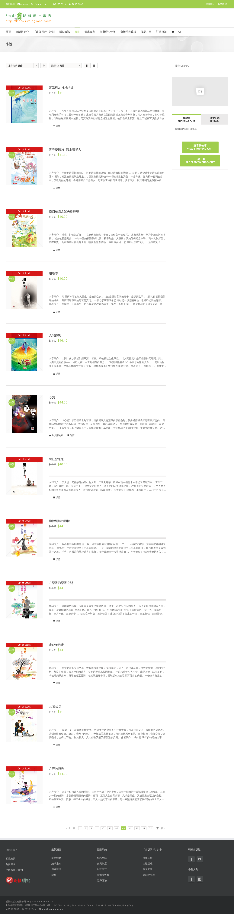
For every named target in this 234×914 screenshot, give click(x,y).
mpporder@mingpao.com (33, 4)
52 (150, 828)
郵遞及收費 (103, 874)
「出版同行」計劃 (44, 31)
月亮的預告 (56, 768)
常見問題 (147, 869)
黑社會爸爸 (56, 459)
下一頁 (159, 828)
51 (144, 828)
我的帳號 (222, 4)
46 (110, 828)
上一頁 (71, 828)
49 (130, 828)
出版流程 (147, 863)
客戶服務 (102, 880)
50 (137, 828)
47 (116, 828)
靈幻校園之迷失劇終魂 (64, 211)
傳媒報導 (56, 869)
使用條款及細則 (14, 870)
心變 (52, 397)
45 (103, 828)
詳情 (58, 126)
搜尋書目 (210, 4)
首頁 (8, 31)
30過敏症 (55, 706)
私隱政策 (10, 858)
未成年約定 (56, 645)
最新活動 (56, 857)
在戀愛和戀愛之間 (61, 583)
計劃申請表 (149, 874)
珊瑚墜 (53, 273)
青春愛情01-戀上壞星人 (65, 149)
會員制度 (102, 863)
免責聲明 (10, 864)
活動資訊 (64, 31)
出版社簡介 (22, 31)
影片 (53, 874)
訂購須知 (161, 31)
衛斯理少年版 (108, 31)
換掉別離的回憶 (59, 521)
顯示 (57, 65)
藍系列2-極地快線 (61, 87)
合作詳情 (147, 857)
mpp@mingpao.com (52, 909)
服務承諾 (102, 857)
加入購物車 (57, 435)
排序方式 (15, 65)
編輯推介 (56, 863)
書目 (77, 31)
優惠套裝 (90, 31)
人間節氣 (55, 335)
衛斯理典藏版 (128, 31)
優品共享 (146, 31)
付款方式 (102, 869)
